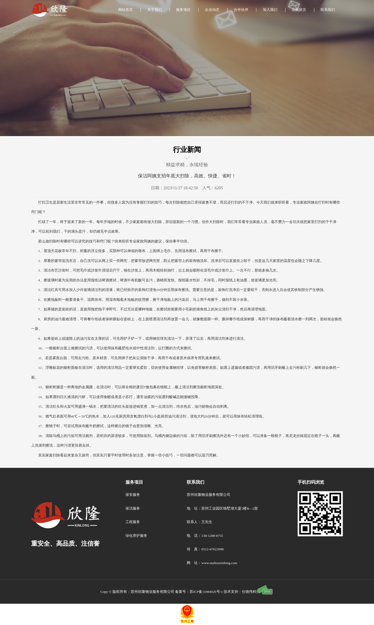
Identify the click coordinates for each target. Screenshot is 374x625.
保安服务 (132, 495)
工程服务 (132, 522)
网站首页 (125, 10)
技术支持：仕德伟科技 (242, 592)
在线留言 (299, 10)
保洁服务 (132, 508)
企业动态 (212, 10)
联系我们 (327, 10)
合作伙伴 (241, 10)
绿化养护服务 (136, 536)
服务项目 (183, 10)
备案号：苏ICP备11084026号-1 (199, 592)
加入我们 (270, 10)
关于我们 (154, 10)
